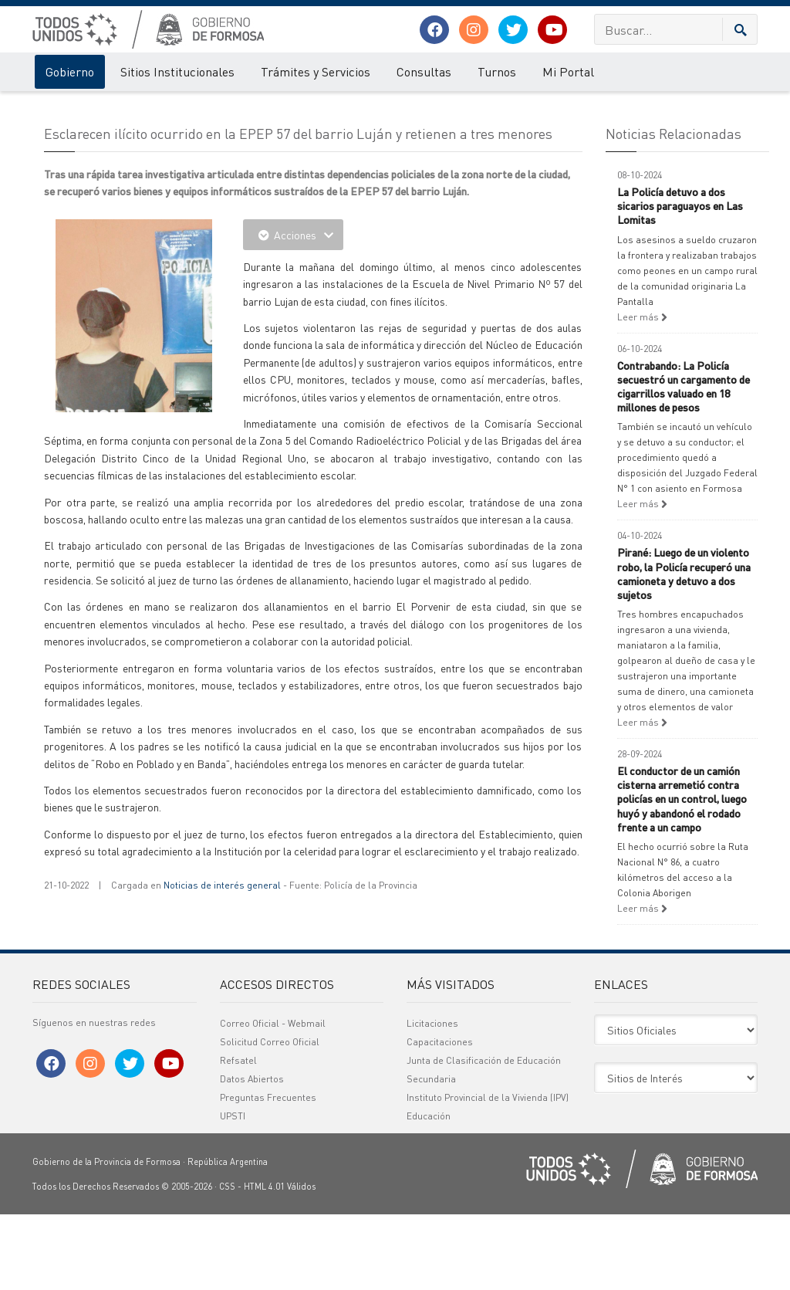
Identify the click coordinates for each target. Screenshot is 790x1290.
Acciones (293, 310)
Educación (429, 1191)
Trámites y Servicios (315, 71)
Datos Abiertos (252, 1154)
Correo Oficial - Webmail (273, 1099)
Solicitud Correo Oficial (269, 1117)
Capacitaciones (440, 1117)
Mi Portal (568, 71)
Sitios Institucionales (177, 71)
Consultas (424, 71)
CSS (227, 1262)
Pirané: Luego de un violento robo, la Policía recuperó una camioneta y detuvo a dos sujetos (684, 649)
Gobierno (70, 71)
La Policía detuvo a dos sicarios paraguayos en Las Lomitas (680, 281)
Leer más (642, 392)
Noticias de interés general (222, 961)
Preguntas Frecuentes (268, 1173)
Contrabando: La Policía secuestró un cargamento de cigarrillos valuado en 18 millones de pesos (683, 462)
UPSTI (232, 1191)
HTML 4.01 (264, 1262)
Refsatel (238, 1136)
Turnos (497, 71)
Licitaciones (432, 1099)
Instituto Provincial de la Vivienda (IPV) (488, 1173)
